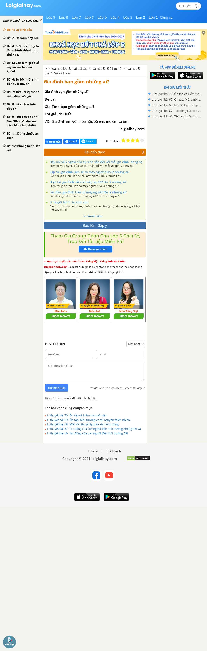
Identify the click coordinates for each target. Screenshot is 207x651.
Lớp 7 (76, 17)
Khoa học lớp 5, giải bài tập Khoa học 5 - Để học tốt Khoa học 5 (94, 68)
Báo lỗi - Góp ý (95, 225)
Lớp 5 (102, 17)
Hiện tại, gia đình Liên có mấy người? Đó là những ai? (87, 182)
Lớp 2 (140, 17)
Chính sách (114, 451)
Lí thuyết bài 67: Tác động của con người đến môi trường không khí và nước (94, 429)
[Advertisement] (177, 147)
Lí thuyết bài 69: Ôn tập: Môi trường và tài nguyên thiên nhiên (88, 420)
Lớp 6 (89, 17)
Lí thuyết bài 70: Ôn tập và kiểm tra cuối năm (77, 415)
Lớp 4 (115, 17)
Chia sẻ (71, 141)
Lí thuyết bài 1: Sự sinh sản (68, 202)
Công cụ (166, 17)
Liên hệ (93, 451)
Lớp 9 (50, 17)
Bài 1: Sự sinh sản (58, 73)
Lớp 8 (63, 17)
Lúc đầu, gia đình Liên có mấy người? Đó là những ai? (88, 192)
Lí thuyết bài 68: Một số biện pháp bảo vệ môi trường (83, 424)
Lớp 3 (127, 17)
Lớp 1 (153, 17)
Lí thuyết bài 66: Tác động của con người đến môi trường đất (87, 433)
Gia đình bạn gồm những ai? (76, 81)
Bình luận (53, 141)
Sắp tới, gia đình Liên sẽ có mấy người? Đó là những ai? (89, 172)
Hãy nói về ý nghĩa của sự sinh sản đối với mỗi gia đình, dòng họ (96, 162)
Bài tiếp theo (114, 152)
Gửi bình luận (57, 387)
